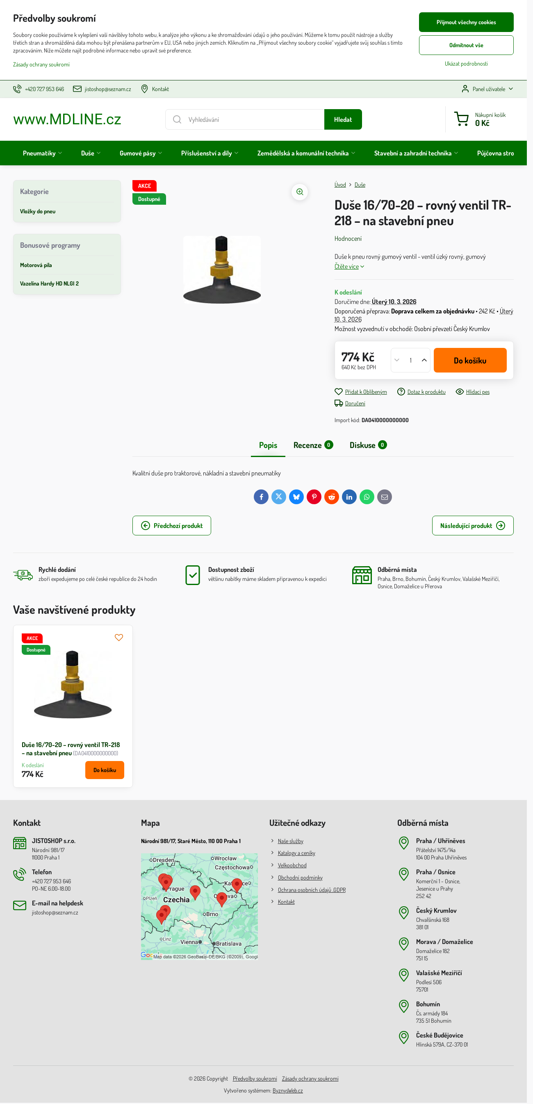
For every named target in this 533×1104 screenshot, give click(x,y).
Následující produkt (473, 525)
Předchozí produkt (172, 525)
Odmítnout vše (466, 44)
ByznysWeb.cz (288, 1090)
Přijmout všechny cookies (466, 21)
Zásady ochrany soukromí (310, 1078)
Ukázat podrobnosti (466, 63)
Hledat (343, 119)
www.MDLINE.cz (67, 119)
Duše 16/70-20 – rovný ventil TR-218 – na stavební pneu (71, 749)
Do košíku (470, 360)
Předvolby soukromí (255, 1078)
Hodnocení (348, 238)
